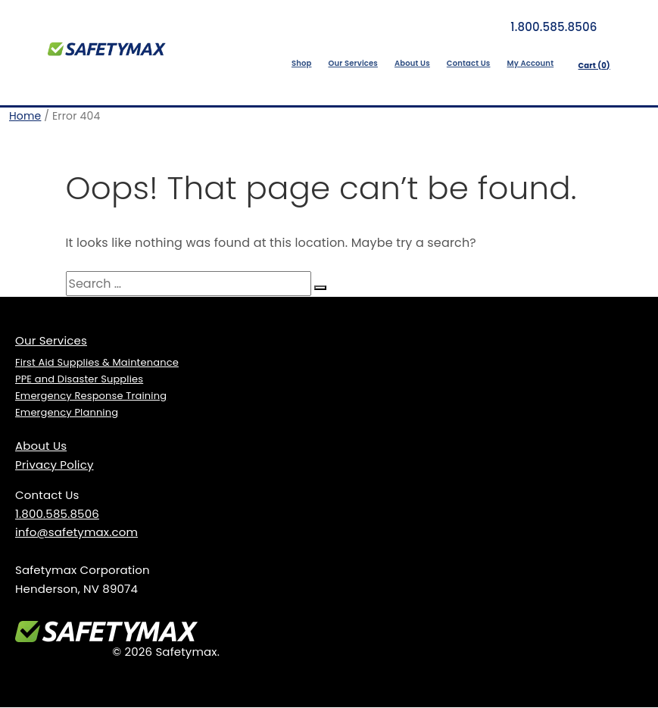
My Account (527, 63)
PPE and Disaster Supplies (79, 380)
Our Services (350, 63)
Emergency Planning (66, 413)
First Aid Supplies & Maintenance (97, 363)
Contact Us (466, 63)
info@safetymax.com (76, 533)
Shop (298, 63)
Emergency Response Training (91, 396)
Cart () (591, 66)
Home (25, 116)
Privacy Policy (54, 465)
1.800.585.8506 (544, 27)
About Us (409, 63)
